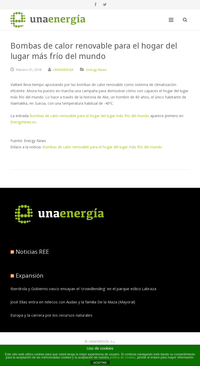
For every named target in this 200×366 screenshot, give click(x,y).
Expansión (29, 275)
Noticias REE (32, 251)
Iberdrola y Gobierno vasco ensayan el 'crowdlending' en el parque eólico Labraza (83, 288)
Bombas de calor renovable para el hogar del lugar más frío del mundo (89, 115)
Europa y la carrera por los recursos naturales (51, 315)
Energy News (96, 69)
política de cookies (122, 357)
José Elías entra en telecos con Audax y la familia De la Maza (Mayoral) (72, 301)
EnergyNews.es (23, 121)
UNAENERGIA (63, 69)
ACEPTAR (100, 362)
